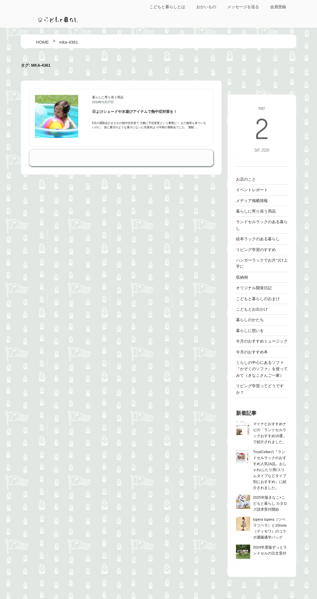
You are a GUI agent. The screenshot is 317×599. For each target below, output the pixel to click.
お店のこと (246, 179)
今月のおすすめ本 (252, 352)
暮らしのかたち (250, 319)
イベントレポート (252, 190)
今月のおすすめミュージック (262, 341)
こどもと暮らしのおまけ (258, 298)
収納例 (242, 277)
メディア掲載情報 (252, 200)
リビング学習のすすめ (256, 249)
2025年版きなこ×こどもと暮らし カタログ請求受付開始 (270, 504)
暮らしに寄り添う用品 (107, 97)
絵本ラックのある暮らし (258, 239)
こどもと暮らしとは (167, 7)
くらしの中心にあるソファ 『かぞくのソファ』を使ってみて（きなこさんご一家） (262, 369)
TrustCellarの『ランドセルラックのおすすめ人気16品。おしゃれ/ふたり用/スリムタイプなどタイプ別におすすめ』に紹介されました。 (270, 470)
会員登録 (278, 7)
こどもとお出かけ (252, 309)
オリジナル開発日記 (254, 288)
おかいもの (206, 7)
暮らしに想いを (250, 330)
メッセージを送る (243, 7)
